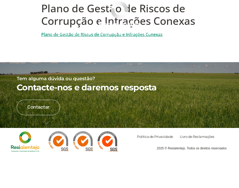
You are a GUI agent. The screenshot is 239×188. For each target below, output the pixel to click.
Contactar (38, 107)
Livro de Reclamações (197, 136)
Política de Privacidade (155, 136)
